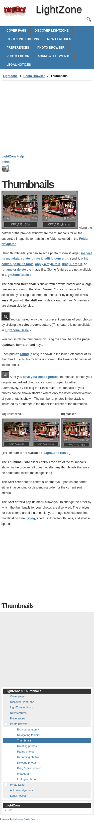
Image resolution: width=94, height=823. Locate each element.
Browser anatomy (28, 729)
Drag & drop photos (29, 768)
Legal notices (19, 64)
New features (59, 39)
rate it (38, 258)
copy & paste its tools (17, 264)
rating (24, 354)
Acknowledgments (54, 56)
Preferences (18, 47)
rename (7, 269)
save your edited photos (41, 377)
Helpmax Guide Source (25, 819)
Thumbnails (24, 740)
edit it (48, 258)
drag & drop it (72, 264)
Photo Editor (18, 56)
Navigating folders (28, 734)
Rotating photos (27, 746)
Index (6, 161)
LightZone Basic (17, 275)
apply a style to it (47, 264)
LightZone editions (23, 39)
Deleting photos (27, 762)
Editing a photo (26, 779)
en (10, 809)
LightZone (15, 11)
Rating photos (25, 751)
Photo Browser (50, 47)
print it (85, 258)
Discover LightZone (51, 30)
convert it (61, 258)
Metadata (23, 773)
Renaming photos (28, 757)
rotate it (27, 258)
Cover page (16, 30)
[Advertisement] (47, 119)
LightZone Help (13, 156)
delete (21, 269)
